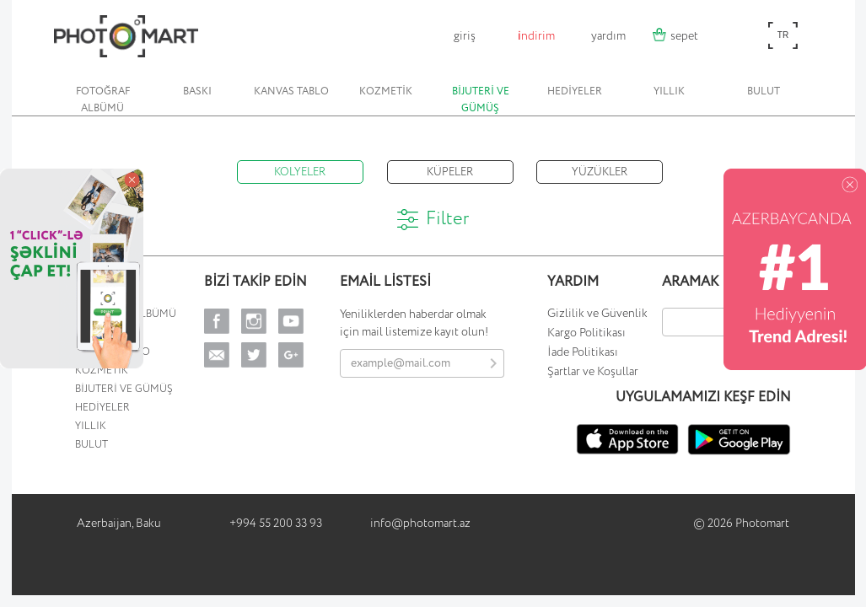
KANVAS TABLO (291, 91)
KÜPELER (450, 172)
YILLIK (669, 91)
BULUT (763, 91)
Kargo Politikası (586, 333)
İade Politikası (582, 352)
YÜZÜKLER (599, 172)
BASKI (197, 91)
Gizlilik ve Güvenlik (597, 313)
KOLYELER (299, 172)
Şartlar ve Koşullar (592, 371)
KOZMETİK (385, 91)
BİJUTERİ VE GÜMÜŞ (480, 99)
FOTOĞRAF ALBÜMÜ (103, 99)
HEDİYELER (574, 91)
